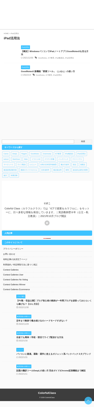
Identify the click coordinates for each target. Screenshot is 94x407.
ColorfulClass (47, 398)
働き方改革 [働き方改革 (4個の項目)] (65, 167)
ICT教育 (63, 58)
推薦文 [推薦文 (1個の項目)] (82, 167)
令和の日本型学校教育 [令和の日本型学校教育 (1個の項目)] (48, 167)
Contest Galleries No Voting (15, 282)
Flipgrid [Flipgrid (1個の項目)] (24, 156)
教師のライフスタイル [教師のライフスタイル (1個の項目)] (29, 172)
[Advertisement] (46, 123)
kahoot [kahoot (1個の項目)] (6, 162)
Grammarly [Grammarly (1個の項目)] (47, 156)
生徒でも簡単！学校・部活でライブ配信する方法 (41, 340)
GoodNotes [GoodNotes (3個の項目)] (35, 156)
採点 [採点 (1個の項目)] (74, 167)
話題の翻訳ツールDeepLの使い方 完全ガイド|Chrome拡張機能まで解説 (52, 376)
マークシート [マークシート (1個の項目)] (8, 167)
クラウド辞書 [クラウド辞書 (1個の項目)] (49, 162)
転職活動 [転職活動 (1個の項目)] (14, 178)
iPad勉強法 (73, 58)
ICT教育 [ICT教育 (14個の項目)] (58, 156)
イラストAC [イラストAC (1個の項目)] (36, 162)
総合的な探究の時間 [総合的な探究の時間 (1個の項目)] (80, 172)
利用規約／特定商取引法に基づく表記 (20, 267)
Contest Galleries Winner (14, 287)
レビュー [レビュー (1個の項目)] (33, 167)
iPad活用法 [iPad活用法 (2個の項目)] (81, 156)
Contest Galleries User (13, 277)
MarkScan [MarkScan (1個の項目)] (16, 162)
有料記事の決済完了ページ (15, 262)
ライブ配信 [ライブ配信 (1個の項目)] (21, 167)
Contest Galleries (11, 272)
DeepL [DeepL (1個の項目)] (14, 156)
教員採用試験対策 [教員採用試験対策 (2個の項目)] (10, 172)
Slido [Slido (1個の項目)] (26, 162)
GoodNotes (53, 58)
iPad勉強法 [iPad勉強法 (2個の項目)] (69, 156)
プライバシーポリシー (13, 251)
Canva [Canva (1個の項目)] (6, 156)
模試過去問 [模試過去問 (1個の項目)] (57, 172)
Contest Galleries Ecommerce (16, 292)
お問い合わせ (9, 256)
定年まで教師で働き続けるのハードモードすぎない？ (43, 323)
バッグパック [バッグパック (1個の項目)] (63, 162)
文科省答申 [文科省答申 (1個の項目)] (45, 172)
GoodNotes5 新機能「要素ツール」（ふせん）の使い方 (59, 72)
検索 (83, 144)
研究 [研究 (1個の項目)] (67, 172)
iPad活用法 (84, 58)
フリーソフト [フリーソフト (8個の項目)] (77, 162)
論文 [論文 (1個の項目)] (5, 178)
